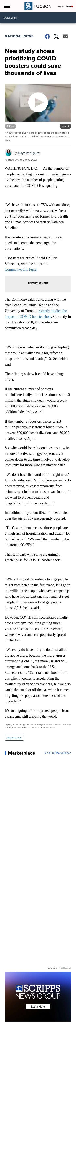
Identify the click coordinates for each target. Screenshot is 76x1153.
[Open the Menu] (7, 6)
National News (19, 36)
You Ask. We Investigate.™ (49, 1142)
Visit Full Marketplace (58, 753)
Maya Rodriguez (29, 153)
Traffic (29, 1142)
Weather (19, 1142)
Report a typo (14, 737)
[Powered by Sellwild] (65, 968)
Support (10, 1145)
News (9, 1142)
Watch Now (65, 6)
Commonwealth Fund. (21, 269)
